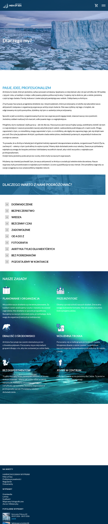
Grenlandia (7, 494)
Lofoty (5, 496)
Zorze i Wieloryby (10, 504)
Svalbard (6, 499)
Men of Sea (7, 476)
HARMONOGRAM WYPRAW (16, 474)
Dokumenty (8, 484)
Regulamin (7, 481)
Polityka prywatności (12, 479)
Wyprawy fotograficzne (13, 501)
